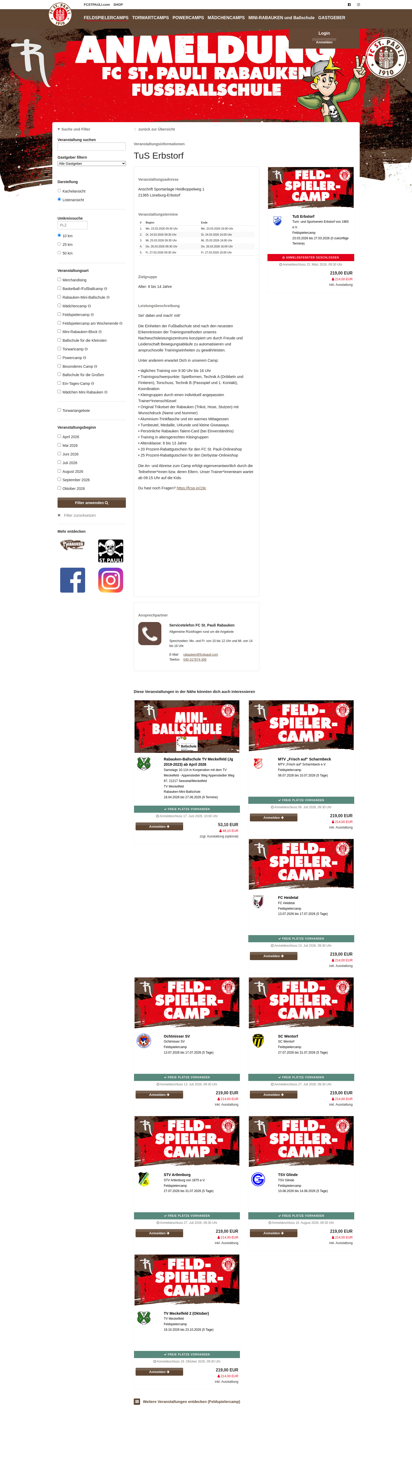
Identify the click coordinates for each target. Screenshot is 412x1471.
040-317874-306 (195, 659)
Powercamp (72, 357)
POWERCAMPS (188, 17)
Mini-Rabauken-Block (80, 331)
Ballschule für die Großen (81, 374)
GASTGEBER (331, 17)
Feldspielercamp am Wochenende (90, 323)
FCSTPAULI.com (97, 5)
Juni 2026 (68, 454)
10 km (65, 236)
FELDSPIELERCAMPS (106, 17)
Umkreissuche (73, 219)
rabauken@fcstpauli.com (200, 654)
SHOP (118, 5)
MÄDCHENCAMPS (226, 17)
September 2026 (74, 480)
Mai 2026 (68, 445)
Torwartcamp (73, 349)
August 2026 (70, 471)
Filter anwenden (92, 503)
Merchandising (72, 280)
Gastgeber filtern (92, 160)
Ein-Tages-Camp (76, 383)
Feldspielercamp (76, 314)
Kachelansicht (71, 191)
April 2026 (68, 436)
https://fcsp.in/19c (191, 488)
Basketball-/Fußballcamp (82, 288)
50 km (65, 253)
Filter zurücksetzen (80, 515)
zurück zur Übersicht (156, 129)
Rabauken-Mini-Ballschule (84, 297)
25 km (65, 244)
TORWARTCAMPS (150, 17)
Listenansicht (71, 200)
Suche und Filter (75, 129)
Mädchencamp (74, 306)
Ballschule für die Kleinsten (82, 340)
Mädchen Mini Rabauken (82, 392)
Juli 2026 (67, 462)
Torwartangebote (74, 410)
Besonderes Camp (77, 366)
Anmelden (324, 42)
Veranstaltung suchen (92, 141)
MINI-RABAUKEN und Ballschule (282, 17)
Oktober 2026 (71, 488)
